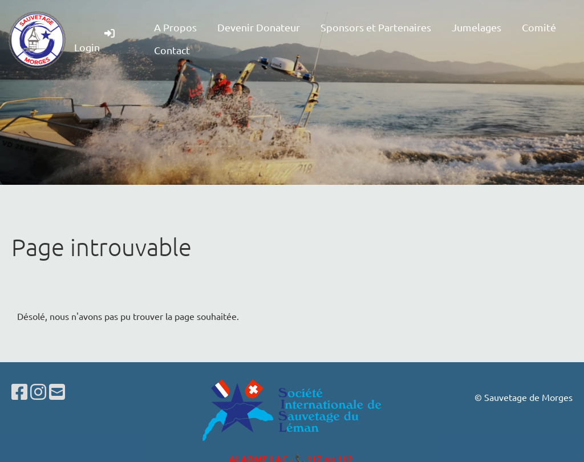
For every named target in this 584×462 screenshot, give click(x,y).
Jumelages (476, 27)
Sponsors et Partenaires (376, 27)
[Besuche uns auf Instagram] (38, 391)
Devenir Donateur (258, 27)
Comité (539, 27)
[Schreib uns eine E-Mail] (57, 391)
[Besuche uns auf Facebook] (19, 391)
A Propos (175, 27)
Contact (172, 50)
